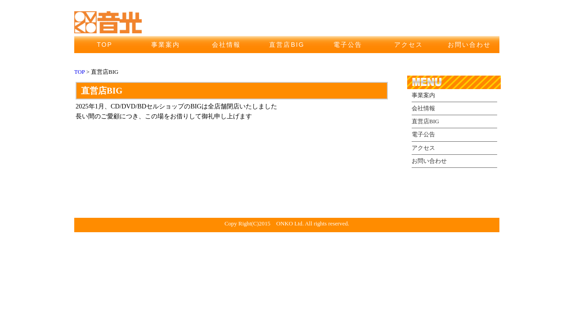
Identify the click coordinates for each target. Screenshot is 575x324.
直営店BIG (286, 44)
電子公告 (347, 44)
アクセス (408, 44)
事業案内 (165, 44)
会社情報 (226, 44)
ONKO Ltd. (290, 223)
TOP (104, 44)
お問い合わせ (469, 44)
